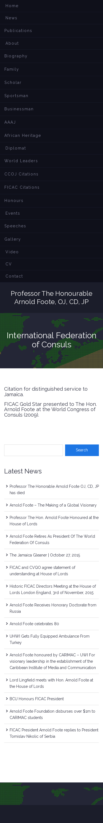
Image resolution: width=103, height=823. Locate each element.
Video (12, 252)
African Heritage (22, 135)
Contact (14, 276)
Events (12, 213)
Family (11, 69)
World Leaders (21, 161)
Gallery (12, 239)
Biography (16, 56)
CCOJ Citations (21, 174)
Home (12, 6)
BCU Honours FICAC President (37, 699)
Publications (18, 30)
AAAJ (10, 122)
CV (8, 264)
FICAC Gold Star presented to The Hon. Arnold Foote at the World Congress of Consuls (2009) (50, 409)
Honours (14, 200)
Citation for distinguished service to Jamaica (46, 391)
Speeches (15, 226)
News (11, 18)
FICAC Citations (22, 187)
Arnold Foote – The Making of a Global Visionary (53, 505)
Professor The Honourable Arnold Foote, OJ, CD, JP (51, 297)
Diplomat (15, 148)
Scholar (13, 82)
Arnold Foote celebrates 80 (34, 624)
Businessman (19, 109)
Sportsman (16, 96)
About (12, 43)
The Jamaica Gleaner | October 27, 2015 (45, 555)
